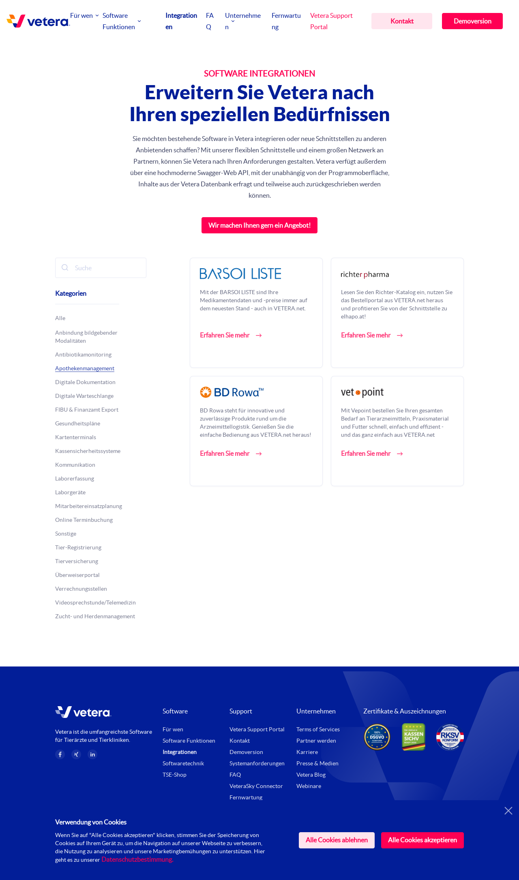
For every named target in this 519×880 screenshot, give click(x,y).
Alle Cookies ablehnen (337, 840)
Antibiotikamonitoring (83, 354)
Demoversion (472, 21)
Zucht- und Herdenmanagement (95, 616)
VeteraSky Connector (256, 786)
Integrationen (180, 752)
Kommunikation (75, 464)
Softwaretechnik (183, 763)
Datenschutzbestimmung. (137, 859)
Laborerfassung (74, 478)
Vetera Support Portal (257, 729)
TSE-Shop (175, 774)
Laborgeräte (70, 492)
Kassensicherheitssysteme (87, 451)
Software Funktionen (189, 740)
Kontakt (402, 21)
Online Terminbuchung (84, 520)
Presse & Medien (317, 763)
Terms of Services (318, 729)
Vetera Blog (311, 774)
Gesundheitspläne (77, 423)
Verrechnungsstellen (81, 588)
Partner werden (316, 740)
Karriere (307, 752)
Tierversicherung (76, 561)
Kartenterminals (75, 437)
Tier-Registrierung (78, 547)
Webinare (308, 786)
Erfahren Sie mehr (224, 335)
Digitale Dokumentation (85, 382)
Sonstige (65, 533)
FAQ (235, 774)
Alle (60, 318)
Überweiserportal (77, 575)
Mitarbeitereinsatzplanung (88, 506)
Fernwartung (245, 797)
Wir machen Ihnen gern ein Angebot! (259, 225)
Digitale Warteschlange (84, 396)
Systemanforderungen (257, 763)
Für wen (81, 15)
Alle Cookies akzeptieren (422, 840)
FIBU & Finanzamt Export (86, 409)
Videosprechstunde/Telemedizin (95, 602)
